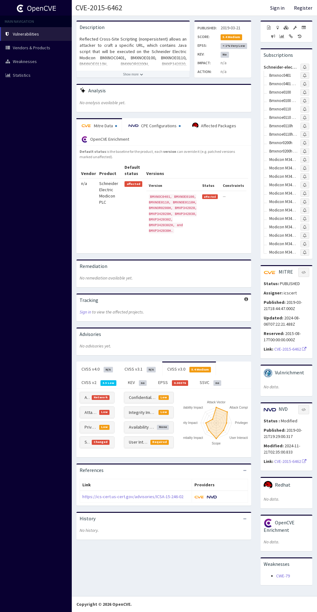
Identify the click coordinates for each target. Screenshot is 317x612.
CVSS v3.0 (189, 369)
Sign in (277, 8)
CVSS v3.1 (140, 369)
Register (303, 8)
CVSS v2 (98, 383)
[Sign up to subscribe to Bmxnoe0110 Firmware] (304, 117)
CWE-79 (283, 576)
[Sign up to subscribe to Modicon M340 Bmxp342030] (304, 193)
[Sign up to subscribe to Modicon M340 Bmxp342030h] (304, 243)
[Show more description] (133, 74)
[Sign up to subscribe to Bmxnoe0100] (304, 92)
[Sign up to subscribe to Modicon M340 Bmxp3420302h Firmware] (304, 227)
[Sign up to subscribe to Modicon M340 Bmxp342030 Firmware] (304, 235)
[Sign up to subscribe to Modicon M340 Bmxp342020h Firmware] (304, 185)
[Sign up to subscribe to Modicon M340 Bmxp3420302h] (304, 218)
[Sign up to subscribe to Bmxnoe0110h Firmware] (304, 134)
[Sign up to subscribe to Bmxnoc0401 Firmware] (304, 83)
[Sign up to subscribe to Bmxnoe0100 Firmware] (304, 100)
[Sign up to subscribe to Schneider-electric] (304, 67)
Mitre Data (99, 126)
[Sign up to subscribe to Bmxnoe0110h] (304, 126)
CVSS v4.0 (97, 369)
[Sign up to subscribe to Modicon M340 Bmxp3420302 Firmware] (304, 210)
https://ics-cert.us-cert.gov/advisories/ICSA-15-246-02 (132, 496)
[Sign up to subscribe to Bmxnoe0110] (304, 109)
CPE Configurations (155, 126)
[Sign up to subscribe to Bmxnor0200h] (304, 142)
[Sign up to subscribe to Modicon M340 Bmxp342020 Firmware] (304, 168)
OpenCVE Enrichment (105, 139)
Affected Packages (214, 126)
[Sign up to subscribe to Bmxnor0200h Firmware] (304, 151)
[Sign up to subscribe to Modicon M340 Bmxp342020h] (304, 176)
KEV (137, 383)
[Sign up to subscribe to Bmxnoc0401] (304, 75)
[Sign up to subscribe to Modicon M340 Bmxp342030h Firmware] (304, 252)
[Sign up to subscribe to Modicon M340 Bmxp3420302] (304, 201)
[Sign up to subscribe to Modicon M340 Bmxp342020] (304, 159)
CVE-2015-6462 (99, 7)
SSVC (211, 383)
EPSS (173, 383)
